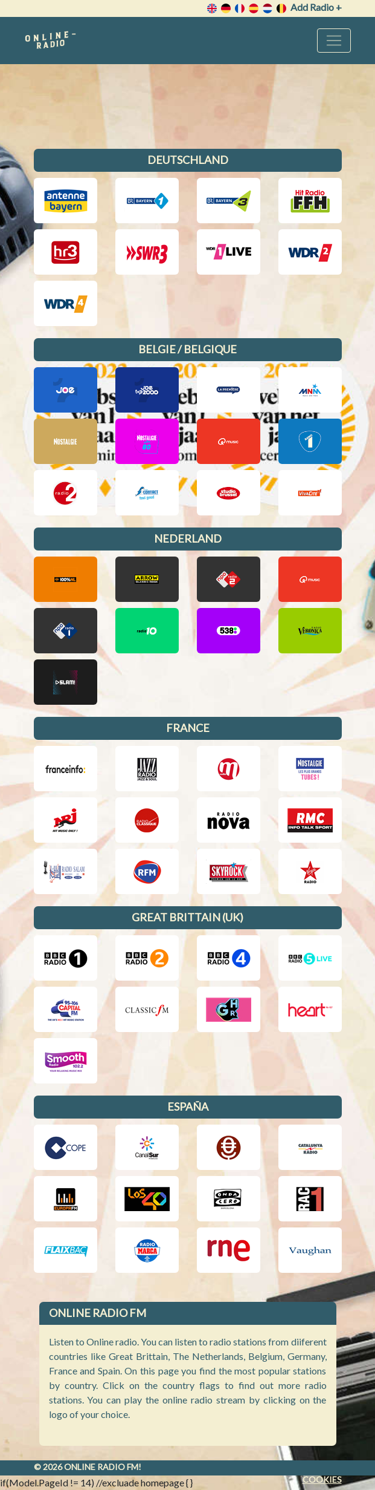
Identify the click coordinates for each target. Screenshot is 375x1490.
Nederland (188, 538)
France (188, 727)
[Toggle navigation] (334, 40)
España (187, 1106)
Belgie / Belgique (187, 349)
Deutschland (187, 159)
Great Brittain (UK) (187, 917)
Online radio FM (101, 1467)
